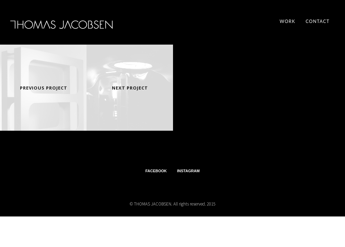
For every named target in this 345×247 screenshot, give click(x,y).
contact (318, 21)
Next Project (130, 88)
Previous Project (43, 88)
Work (288, 21)
